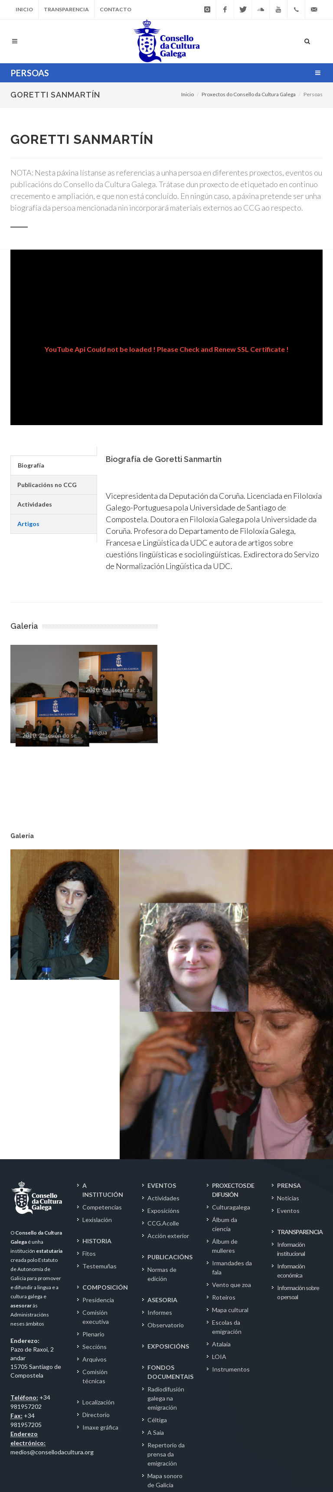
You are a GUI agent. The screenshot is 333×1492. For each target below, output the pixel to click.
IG (315, 1455)
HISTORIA (96, 1045)
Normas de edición (161, 1078)
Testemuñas (99, 1070)
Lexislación (97, 1024)
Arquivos (94, 1163)
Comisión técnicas (95, 1181)
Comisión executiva (95, 1121)
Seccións (94, 1151)
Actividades (163, 1002)
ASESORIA (162, 1104)
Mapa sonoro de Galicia (165, 1285)
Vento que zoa (231, 1089)
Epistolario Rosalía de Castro (161, 1311)
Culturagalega (231, 1011)
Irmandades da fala (232, 1072)
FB (283, 1455)
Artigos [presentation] (28, 523)
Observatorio (165, 1129)
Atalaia (221, 1148)
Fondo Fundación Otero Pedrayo (167, 1394)
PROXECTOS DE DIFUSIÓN (233, 994)
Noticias (288, 1002)
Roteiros (223, 1101)
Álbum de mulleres (225, 1050)
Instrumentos (231, 1173)
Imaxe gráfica (100, 1231)
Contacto (115, 9)
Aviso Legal (25, 1453)
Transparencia (66, 9)
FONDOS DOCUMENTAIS (170, 1176)
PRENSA (289, 990)
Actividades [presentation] (34, 504)
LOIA (219, 1161)
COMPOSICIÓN (105, 1091)
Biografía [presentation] (31, 465)
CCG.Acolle (163, 1027)
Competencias (102, 1011)
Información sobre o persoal (298, 1097)
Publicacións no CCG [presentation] (47, 484)
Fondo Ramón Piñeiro (165, 1337)
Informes (159, 1117)
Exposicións (163, 1015)
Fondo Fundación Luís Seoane (167, 1363)
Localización (98, 1206)
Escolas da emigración (227, 1131)
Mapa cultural (230, 1114)
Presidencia (98, 1104)
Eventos (288, 1015)
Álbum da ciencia (224, 1029)
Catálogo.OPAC (169, 1416)
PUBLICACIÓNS (170, 1061)
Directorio (96, 1219)
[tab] (53, 465)
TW (299, 1455)
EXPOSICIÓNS (168, 1150)
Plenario (93, 1138)
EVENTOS (161, 990)
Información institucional (291, 1053)
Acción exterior (168, 1040)
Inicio (24, 9)
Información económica (291, 1075)
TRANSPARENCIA (300, 1036)
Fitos (89, 1058)
